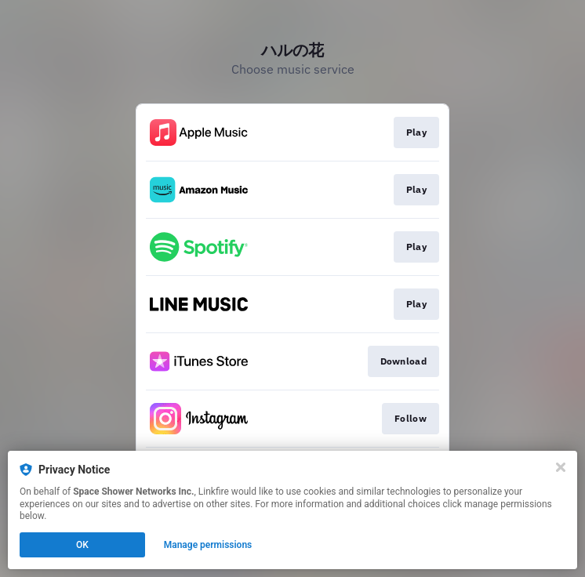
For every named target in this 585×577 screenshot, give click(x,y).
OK (82, 544)
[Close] (560, 467)
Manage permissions (208, 544)
